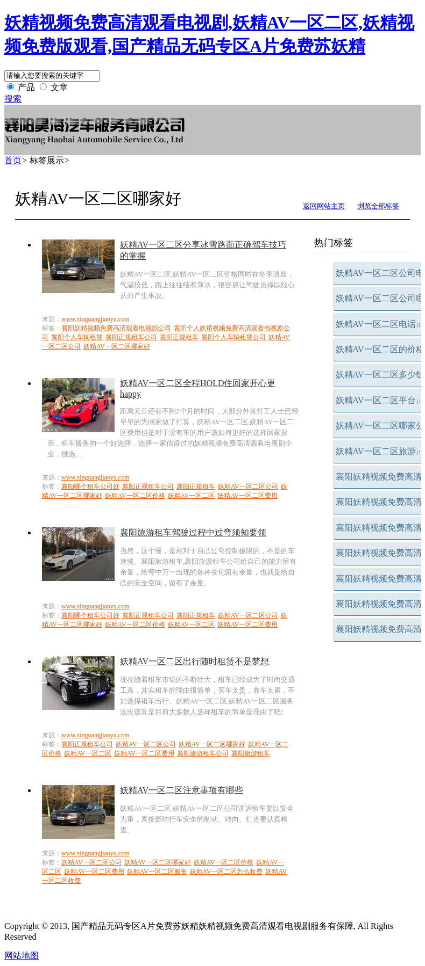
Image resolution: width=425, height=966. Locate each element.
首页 (13, 160)
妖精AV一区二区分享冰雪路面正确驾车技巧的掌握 (203, 250)
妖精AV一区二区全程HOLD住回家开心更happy (197, 388)
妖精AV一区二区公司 (248, 486)
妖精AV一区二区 (191, 495)
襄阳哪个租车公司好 (90, 486)
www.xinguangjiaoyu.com (95, 319)
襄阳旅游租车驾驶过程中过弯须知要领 (193, 532)
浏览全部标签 (378, 206)
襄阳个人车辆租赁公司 (233, 337)
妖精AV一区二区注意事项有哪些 (181, 790)
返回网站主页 (324, 206)
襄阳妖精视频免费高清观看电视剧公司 (116, 328)
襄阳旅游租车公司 (203, 753)
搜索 (13, 98)
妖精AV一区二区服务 (157, 871)
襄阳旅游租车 (250, 753)
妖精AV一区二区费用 (247, 495)
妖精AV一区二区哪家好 (116, 346)
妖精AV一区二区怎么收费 (226, 871)
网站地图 (21, 955)
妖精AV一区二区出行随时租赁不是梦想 (194, 661)
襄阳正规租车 (179, 337)
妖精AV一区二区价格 (135, 495)
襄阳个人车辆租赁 (77, 337)
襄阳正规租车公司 (131, 337)
